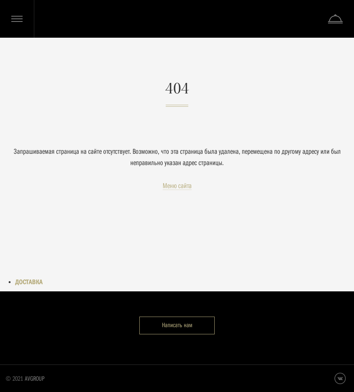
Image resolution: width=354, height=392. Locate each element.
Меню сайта (177, 186)
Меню (17, 19)
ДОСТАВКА (29, 282)
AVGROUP (34, 378)
